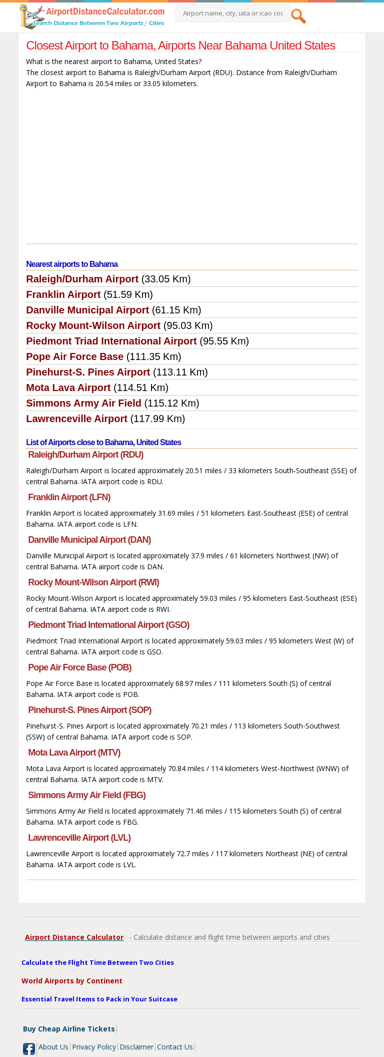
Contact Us (175, 1046)
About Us (53, 1046)
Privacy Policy (94, 1046)
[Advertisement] (192, 168)
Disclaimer (137, 1046)
